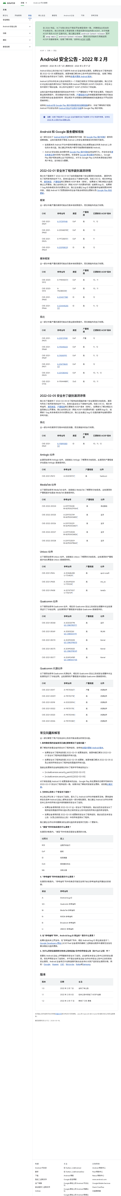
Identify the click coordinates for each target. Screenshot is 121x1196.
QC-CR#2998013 (70, 642)
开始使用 (18, 15)
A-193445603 (62, 347)
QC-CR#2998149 (70, 651)
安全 (55, 51)
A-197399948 (62, 221)
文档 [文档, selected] (22, 3)
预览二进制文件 (41, 1179)
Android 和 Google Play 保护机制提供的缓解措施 (67, 105)
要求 (36, 1172)
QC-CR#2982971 (70, 625)
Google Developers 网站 (50, 943)
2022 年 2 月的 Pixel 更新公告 (58, 120)
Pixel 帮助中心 (97, 1172)
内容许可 (58, 1014)
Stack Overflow (98, 1187)
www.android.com (99, 1179)
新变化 (5, 15)
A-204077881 (62, 297)
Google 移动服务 (87, 155)
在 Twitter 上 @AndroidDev (74, 1172)
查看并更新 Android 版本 (81, 76)
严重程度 (57, 182)
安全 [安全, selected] (30, 15)
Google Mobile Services (101, 1183)
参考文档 (94, 15)
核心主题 (41, 15)
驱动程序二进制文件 (42, 1187)
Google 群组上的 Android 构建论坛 (76, 1190)
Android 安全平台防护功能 (70, 108)
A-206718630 (62, 364)
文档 (5, 10)
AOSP (42, 51)
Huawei (55, 964)
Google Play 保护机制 (95, 137)
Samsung (86, 964)
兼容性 (54, 15)
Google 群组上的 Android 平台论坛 (76, 1184)
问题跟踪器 (96, 1191)
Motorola (70, 964)
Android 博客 (69, 1176)
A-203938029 (62, 247)
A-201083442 (62, 373)
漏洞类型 (48, 182)
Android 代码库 (41, 1168)
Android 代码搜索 (40, 3)
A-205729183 (62, 338)
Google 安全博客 (70, 1179)
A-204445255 (62, 306)
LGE (62, 964)
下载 (36, 1176)
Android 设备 (69, 15)
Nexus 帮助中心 (98, 1176)
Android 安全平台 (61, 137)
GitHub (37, 1191)
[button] (14, 20)
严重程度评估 (82, 95)
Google (47, 964)
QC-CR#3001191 (70, 634)
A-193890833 (62, 444)
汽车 (83, 15)
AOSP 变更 (85, 39)
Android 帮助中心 (99, 1168)
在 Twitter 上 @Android (72, 1168)
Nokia (78, 964)
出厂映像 (38, 1183)
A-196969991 (62, 355)
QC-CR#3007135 (70, 660)
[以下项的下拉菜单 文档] (27, 3)
